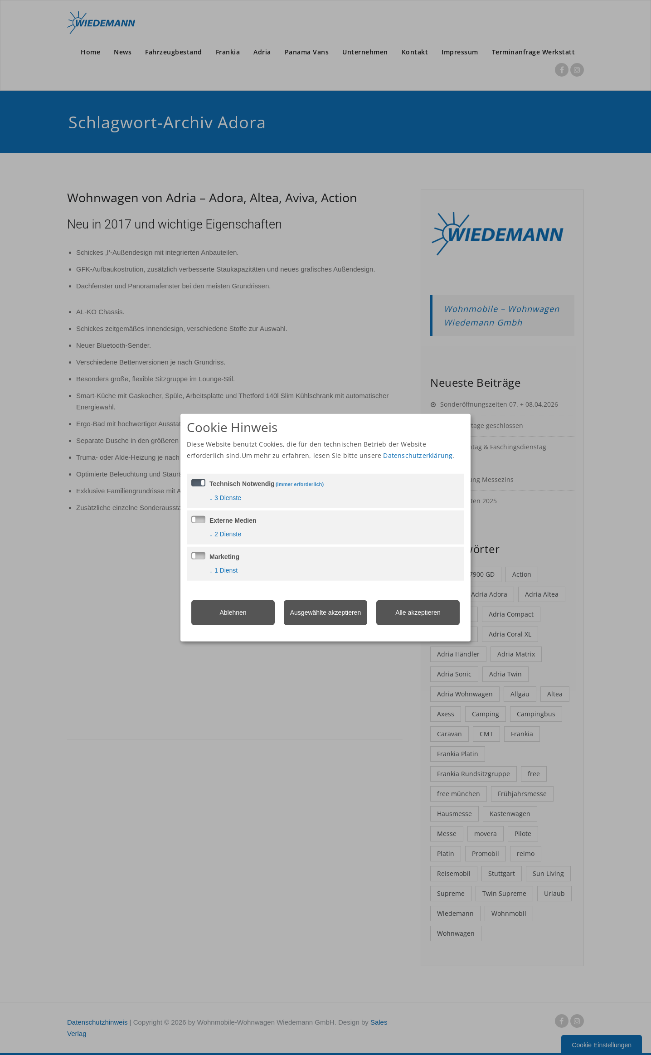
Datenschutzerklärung (417, 455)
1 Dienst (223, 570)
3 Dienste (225, 497)
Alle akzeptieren (418, 612)
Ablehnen (232, 612)
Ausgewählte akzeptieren (325, 612)
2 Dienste (225, 534)
